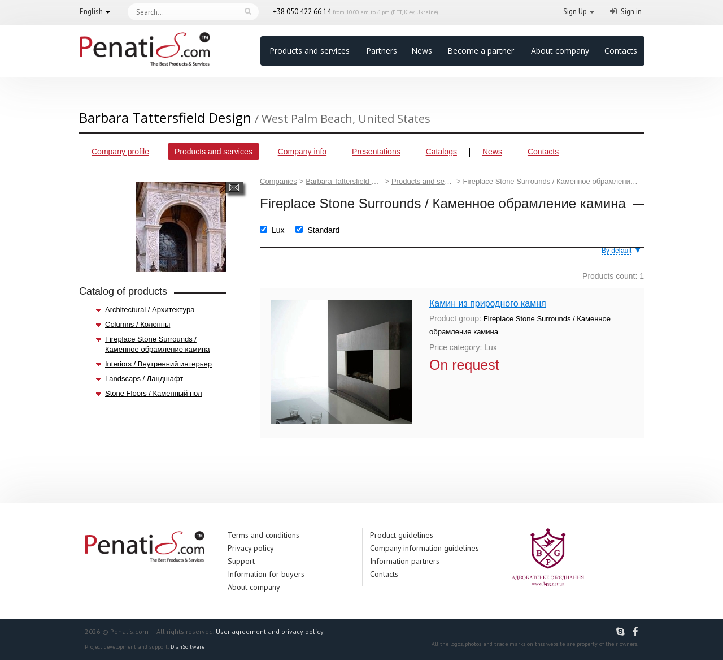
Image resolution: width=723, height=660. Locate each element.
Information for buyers (266, 574)
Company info (302, 151)
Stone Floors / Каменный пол (153, 393)
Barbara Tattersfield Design (344, 181)
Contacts (620, 50)
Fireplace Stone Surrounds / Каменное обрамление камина (157, 344)
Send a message (234, 187)
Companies (278, 181)
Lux (278, 230)
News (421, 50)
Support (241, 561)
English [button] (91, 11)
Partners (381, 50)
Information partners (404, 561)
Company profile (120, 151)
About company (560, 50)
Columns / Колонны (137, 324)
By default (616, 250)
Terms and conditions (263, 535)
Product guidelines (401, 535)
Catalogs (441, 151)
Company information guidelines (424, 548)
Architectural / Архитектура (149, 309)
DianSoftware (187, 646)
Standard (323, 230)
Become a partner (480, 50)
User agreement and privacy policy (270, 631)
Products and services (309, 50)
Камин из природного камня (487, 303)
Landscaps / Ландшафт (144, 378)
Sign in (631, 11)
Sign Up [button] (575, 11)
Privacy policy (251, 548)
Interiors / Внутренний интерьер (158, 364)
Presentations (376, 151)
